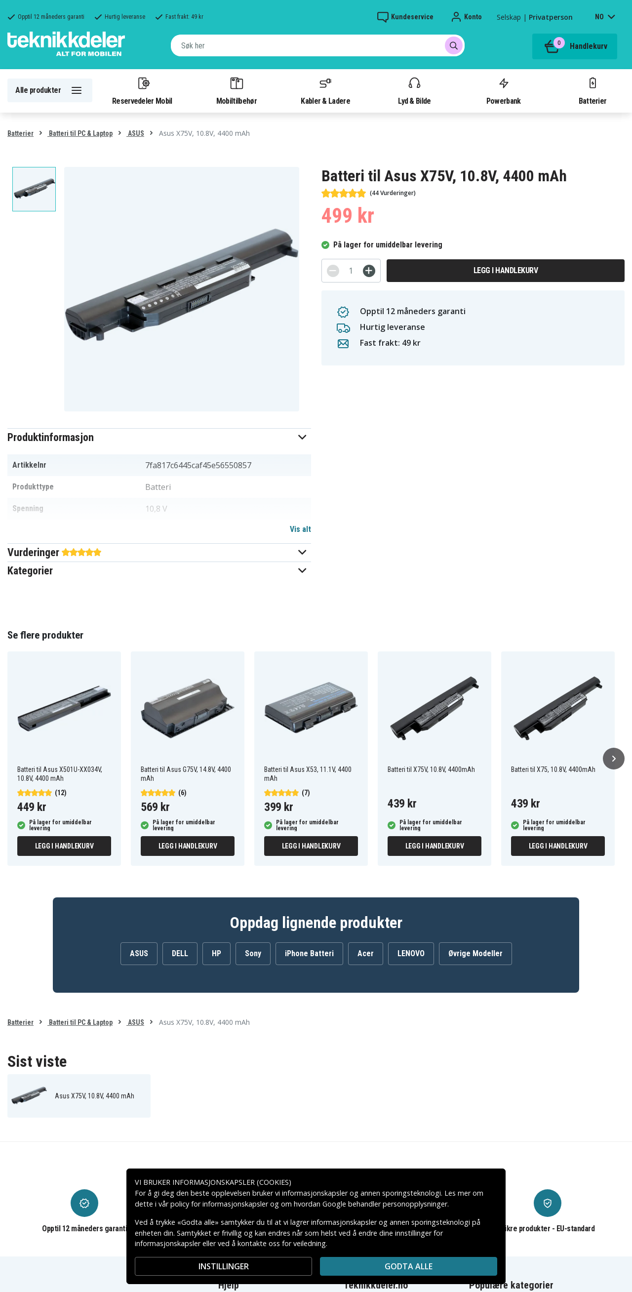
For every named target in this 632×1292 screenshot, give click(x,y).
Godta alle (409, 1266)
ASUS (135, 133)
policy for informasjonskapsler (219, 1204)
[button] (159, 437)
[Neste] (614, 758)
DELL (180, 953)
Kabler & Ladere (325, 90)
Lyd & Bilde (414, 90)
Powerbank (503, 90)
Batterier (593, 90)
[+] (369, 271)
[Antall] (351, 270)
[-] (333, 271)
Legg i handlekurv (506, 270)
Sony (253, 953)
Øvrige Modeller (475, 953)
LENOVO (411, 953)
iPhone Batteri (309, 953)
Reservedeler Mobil (142, 90)
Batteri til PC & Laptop (80, 133)
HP (216, 953)
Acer (365, 953)
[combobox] (318, 45)
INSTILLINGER (223, 1266)
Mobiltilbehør (236, 90)
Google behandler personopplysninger (384, 1204)
